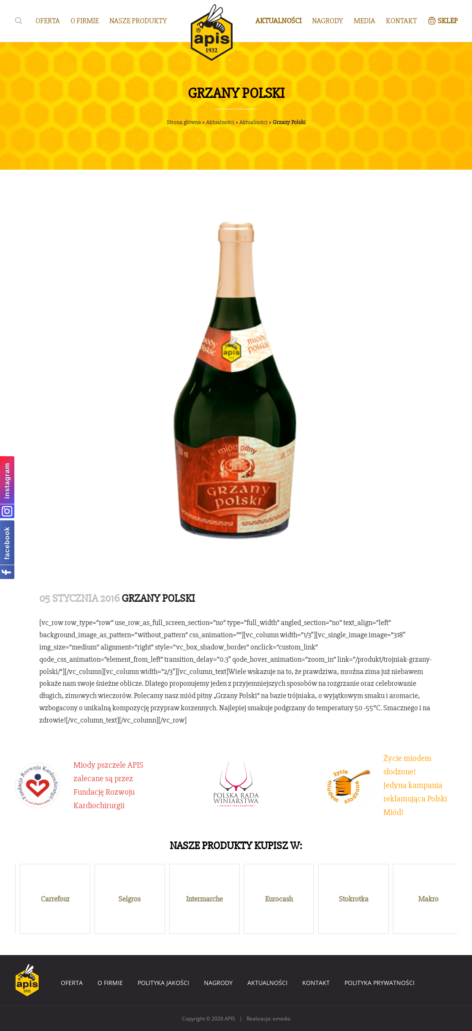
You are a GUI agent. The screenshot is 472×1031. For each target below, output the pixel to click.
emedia (281, 1018)
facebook (7, 542)
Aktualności (220, 122)
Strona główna (184, 122)
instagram (7, 480)
